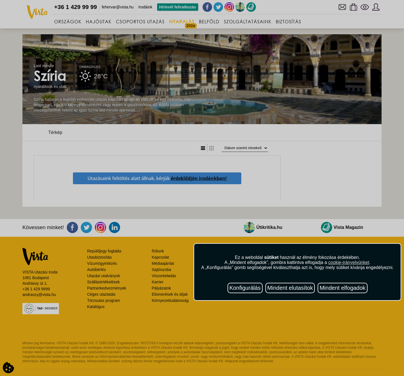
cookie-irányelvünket (348, 262)
